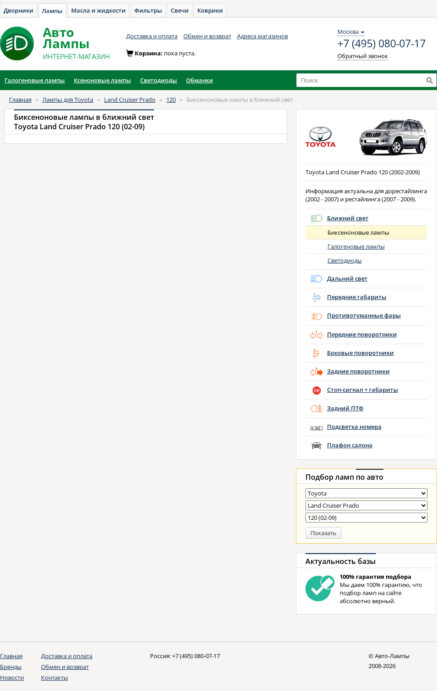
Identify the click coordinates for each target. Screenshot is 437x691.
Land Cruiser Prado (129, 99)
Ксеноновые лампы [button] (102, 80)
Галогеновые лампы (356, 246)
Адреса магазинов (262, 36)
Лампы (52, 11)
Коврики (210, 10)
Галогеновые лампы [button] (35, 80)
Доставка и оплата (152, 36)
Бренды (11, 667)
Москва (350, 31)
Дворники (18, 10)
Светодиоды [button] (158, 80)
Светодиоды (345, 260)
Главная (20, 99)
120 (171, 99)
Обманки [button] (199, 80)
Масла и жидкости (98, 10)
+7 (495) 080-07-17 (381, 44)
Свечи (180, 10)
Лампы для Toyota (67, 99)
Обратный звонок (362, 56)
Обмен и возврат (207, 36)
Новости (12, 677)
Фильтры (148, 10)
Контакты (54, 677)
